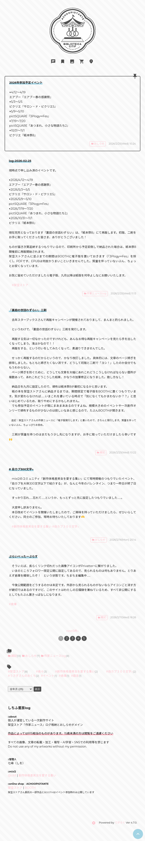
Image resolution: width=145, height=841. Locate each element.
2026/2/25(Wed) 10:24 (122, 143)
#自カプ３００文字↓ (65, 526)
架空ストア (17, 671)
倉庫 (64, 676)
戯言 (76, 676)
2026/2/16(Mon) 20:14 (123, 539)
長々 (41, 671)
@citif (12, 775)
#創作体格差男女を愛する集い (31, 526)
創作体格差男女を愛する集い (76, 671)
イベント (49, 676)
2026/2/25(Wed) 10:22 (122, 452)
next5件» (72, 631)
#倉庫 (13, 604)
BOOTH (30, 788)
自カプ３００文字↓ (120, 671)
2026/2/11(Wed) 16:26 (123, 617)
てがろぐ (120, 822)
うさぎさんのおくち (23, 676)
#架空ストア (20, 285)
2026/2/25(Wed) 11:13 (123, 293)
